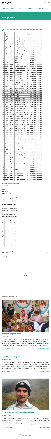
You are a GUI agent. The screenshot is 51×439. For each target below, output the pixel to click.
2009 (14, 29)
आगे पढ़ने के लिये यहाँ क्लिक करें (43, 348)
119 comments (9, 348)
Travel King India (39, 8)
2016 (34, 29)
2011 (20, 29)
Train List (8, 252)
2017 (37, 29)
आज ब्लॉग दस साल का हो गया (11, 357)
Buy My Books (28, 8)
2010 (17, 29)
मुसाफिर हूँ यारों (6, 2)
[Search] (45, 2)
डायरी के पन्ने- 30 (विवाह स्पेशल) (11, 334)
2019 (43, 29)
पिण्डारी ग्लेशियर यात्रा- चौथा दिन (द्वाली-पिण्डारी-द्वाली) (18, 412)
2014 (28, 29)
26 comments (9, 427)
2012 (22, 29)
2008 (11, 29)
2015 (31, 29)
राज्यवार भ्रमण (4, 8)
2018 (40, 29)
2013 (25, 29)
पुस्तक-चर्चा (12, 8)
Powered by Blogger (25, 435)
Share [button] (46, 252)
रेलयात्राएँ (19, 8)
